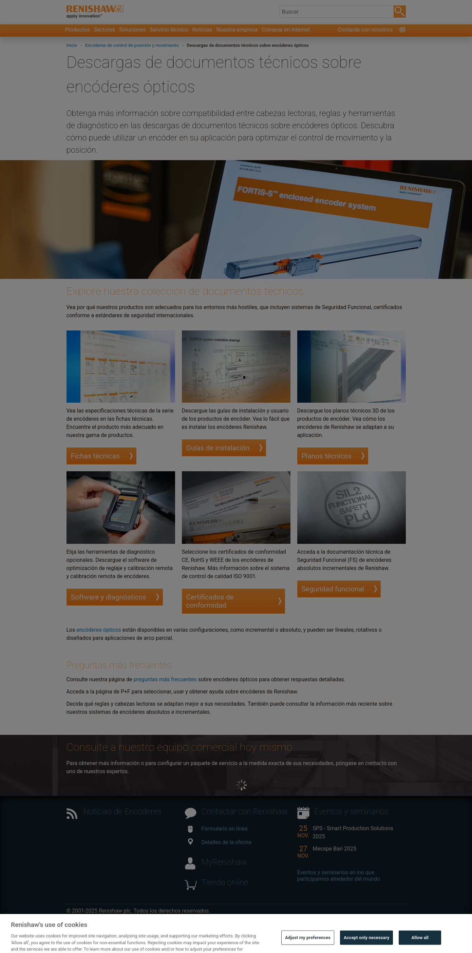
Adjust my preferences (308, 942)
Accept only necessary (366, 942)
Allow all (420, 942)
